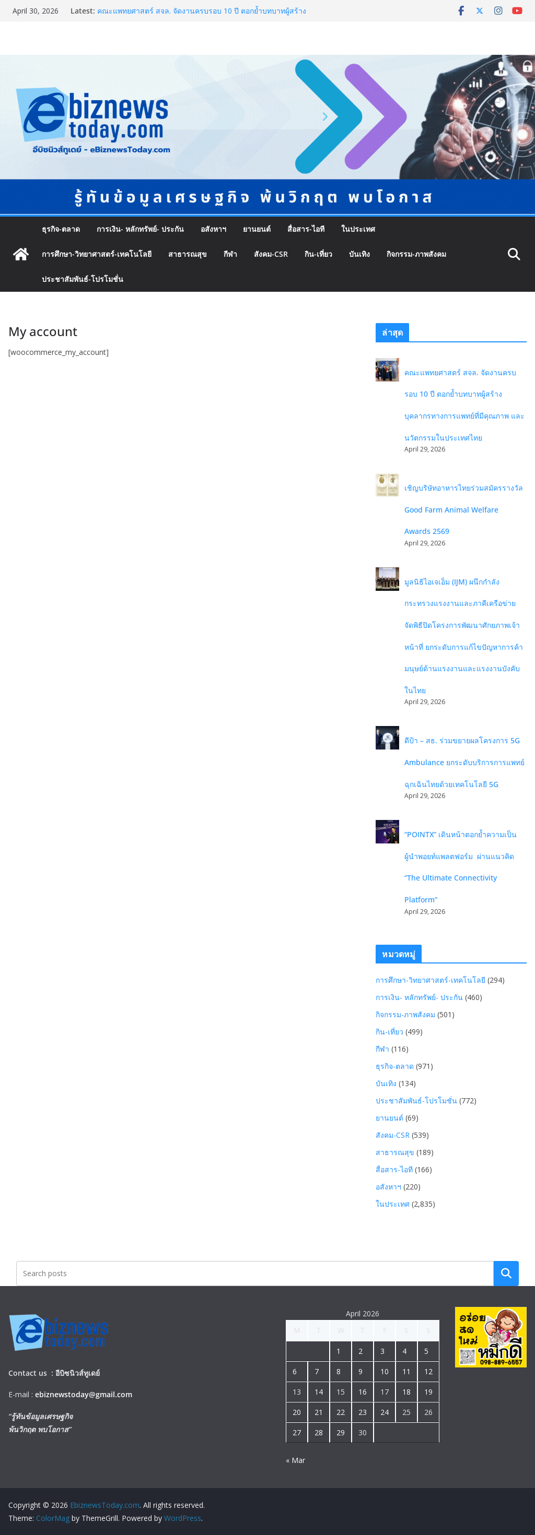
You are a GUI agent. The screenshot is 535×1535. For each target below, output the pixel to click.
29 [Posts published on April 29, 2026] (340, 1432)
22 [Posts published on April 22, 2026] (340, 1412)
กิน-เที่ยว (318, 254)
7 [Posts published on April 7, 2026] (317, 1371)
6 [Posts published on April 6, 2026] (295, 1371)
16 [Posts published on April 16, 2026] (362, 1392)
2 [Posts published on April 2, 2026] (360, 1351)
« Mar (295, 1460)
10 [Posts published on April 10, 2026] (384, 1371)
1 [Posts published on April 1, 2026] (338, 1351)
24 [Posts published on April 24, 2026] (384, 1412)
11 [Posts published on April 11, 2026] (406, 1371)
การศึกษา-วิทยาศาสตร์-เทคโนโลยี (97, 254)
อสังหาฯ (213, 229)
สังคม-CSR (271, 254)
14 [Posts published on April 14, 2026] (319, 1392)
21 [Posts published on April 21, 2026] (319, 1412)
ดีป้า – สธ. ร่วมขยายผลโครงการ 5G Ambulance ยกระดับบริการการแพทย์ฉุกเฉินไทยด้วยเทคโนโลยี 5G (464, 762)
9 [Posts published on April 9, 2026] (360, 1371)
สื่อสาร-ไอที (305, 229)
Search (506, 1273)
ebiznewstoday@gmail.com (83, 1394)
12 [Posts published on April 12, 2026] (428, 1371)
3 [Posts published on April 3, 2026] (382, 1351)
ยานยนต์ (257, 229)
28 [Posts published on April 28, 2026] (319, 1432)
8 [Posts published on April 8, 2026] (338, 1371)
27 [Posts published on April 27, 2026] (297, 1432)
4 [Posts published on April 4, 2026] (404, 1351)
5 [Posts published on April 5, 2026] (426, 1351)
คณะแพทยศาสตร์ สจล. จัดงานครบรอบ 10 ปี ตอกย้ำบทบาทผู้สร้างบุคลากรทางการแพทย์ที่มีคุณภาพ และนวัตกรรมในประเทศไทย (201, 16)
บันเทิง (359, 254)
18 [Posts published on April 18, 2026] (406, 1392)
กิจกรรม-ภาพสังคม (416, 254)
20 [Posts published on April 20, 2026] (297, 1412)
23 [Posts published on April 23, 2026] (362, 1412)
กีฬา (230, 254)
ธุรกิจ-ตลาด (61, 229)
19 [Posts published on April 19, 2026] (428, 1392)
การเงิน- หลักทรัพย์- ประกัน (140, 229)
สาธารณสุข (187, 254)
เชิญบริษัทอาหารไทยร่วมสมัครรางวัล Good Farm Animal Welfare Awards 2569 (463, 509)
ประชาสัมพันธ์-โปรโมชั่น (82, 279)
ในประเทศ (358, 229)
